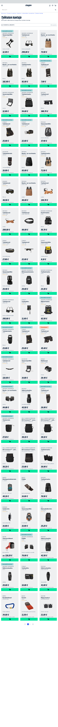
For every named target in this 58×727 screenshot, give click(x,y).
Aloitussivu (3, 13)
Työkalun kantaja (39, 13)
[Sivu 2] (33, 624)
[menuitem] (7, 25)
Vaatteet (19, 13)
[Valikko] (2, 5)
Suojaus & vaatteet (11, 13)
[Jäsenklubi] (49, 5)
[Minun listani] (52, 5)
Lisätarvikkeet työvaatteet (28, 13)
